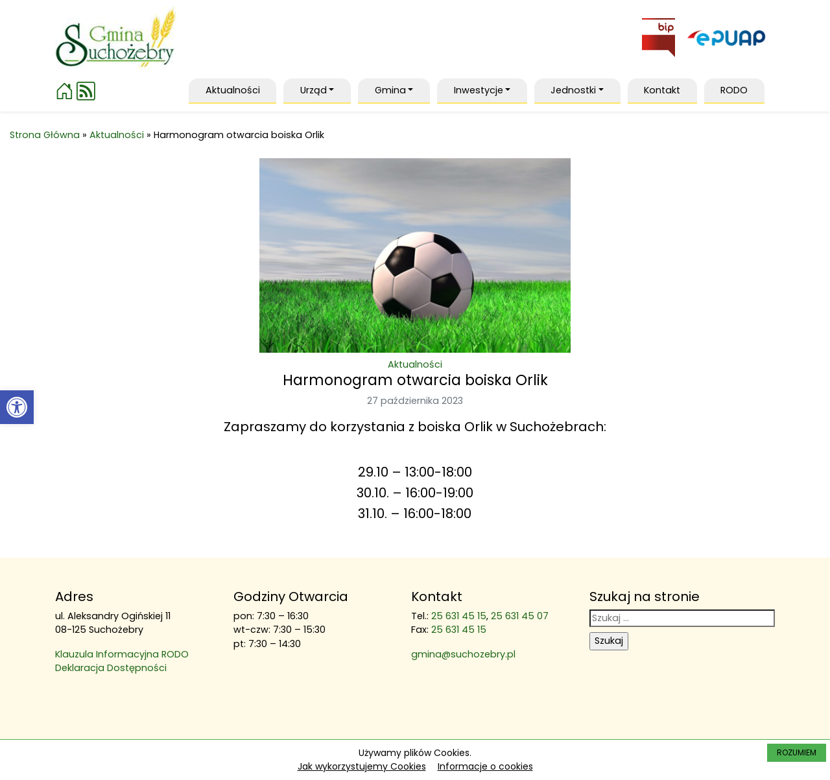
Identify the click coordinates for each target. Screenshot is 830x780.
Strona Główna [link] (45, 134)
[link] (17, 407)
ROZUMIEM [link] (796, 752)
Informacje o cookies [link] (485, 766)
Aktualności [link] (116, 134)
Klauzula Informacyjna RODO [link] (122, 654)
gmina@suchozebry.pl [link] (463, 654)
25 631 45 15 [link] (458, 615)
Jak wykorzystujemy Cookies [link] (362, 766)
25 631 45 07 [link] (520, 615)
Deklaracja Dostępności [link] (111, 667)
